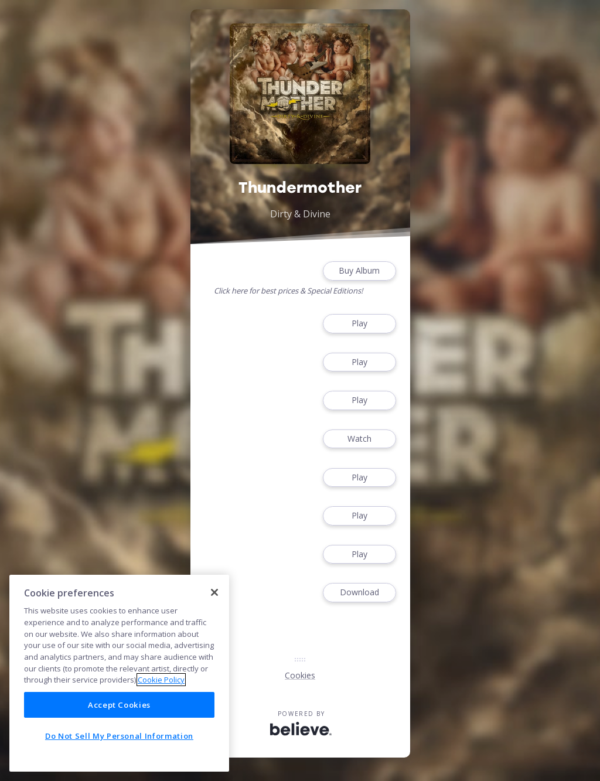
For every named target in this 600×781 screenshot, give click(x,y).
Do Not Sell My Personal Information (119, 736)
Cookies (300, 675)
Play (359, 324)
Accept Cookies (119, 705)
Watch (359, 439)
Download (359, 593)
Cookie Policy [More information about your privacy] (161, 679)
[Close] (214, 592)
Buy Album (359, 271)
